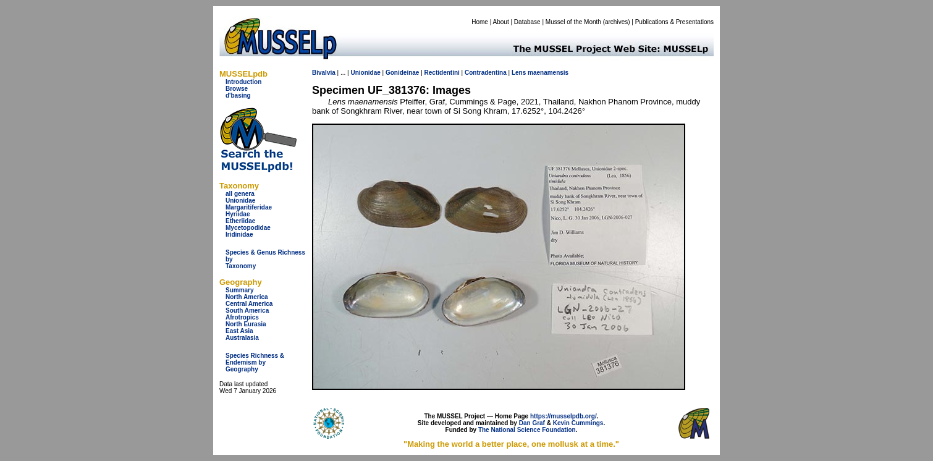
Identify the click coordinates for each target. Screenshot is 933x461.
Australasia (242, 337)
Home (479, 22)
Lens (519, 72)
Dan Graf (532, 423)
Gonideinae (402, 72)
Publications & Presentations (674, 22)
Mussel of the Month (573, 22)
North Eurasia (246, 324)
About (501, 22)
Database (527, 22)
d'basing (238, 95)
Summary (240, 290)
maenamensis (548, 72)
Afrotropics (242, 317)
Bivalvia (324, 72)
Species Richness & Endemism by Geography (255, 362)
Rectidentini (442, 72)
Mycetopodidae (248, 227)
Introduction (243, 81)
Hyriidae (238, 214)
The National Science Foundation (527, 429)
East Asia (239, 331)
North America (247, 297)
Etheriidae (240, 221)
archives (616, 22)
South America (247, 310)
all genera (240, 193)
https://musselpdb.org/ (563, 416)
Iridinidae (239, 234)
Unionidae (240, 200)
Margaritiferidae (249, 207)
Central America (249, 303)
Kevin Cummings (578, 423)
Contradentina (486, 72)
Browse (237, 88)
